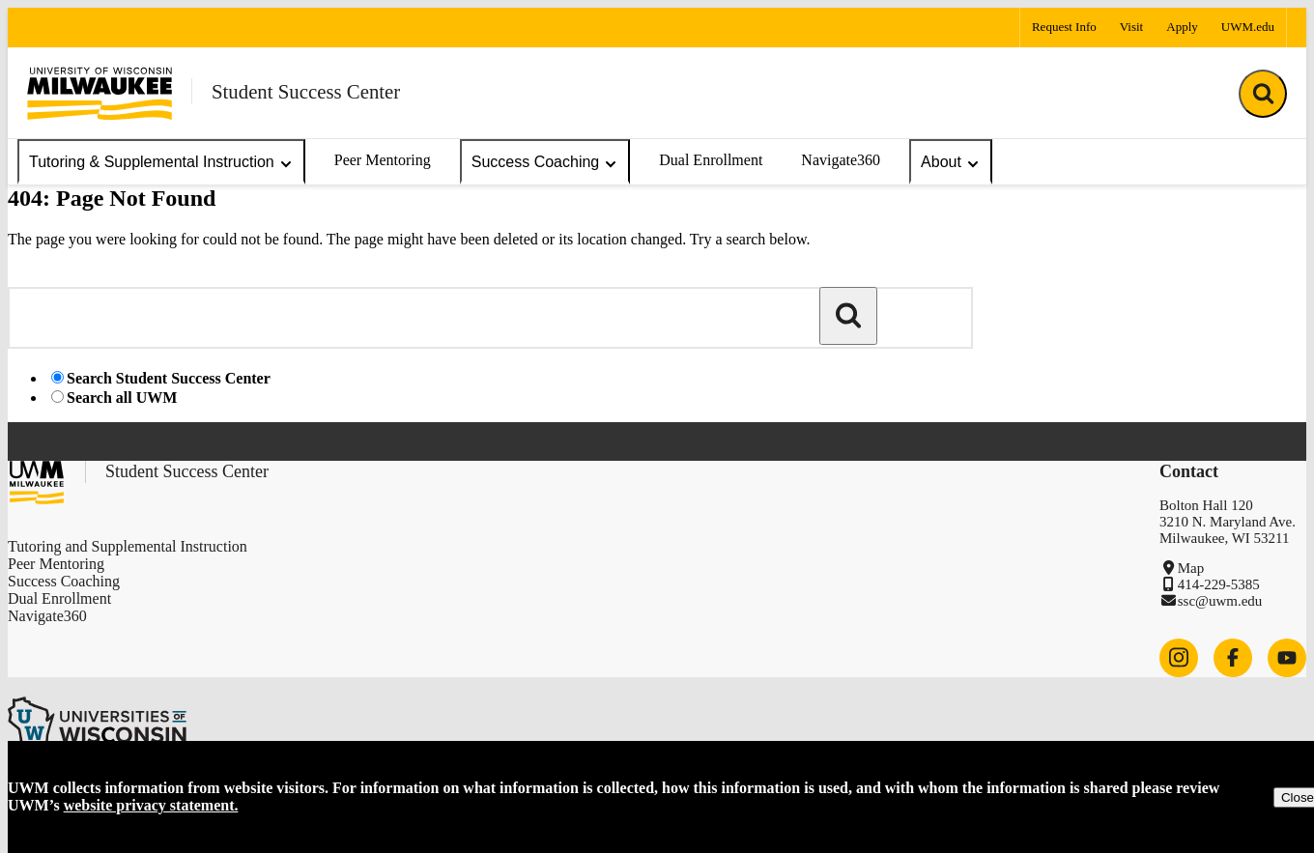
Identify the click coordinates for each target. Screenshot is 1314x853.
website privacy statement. (151, 805)
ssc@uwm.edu (1220, 601)
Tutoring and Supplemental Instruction (127, 546)
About (951, 163)
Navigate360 (840, 160)
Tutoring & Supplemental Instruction (161, 163)
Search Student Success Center (169, 378)
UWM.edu (1247, 26)
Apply (1182, 26)
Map (1191, 568)
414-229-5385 (1219, 584)
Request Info (1064, 26)
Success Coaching (545, 163)
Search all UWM (122, 397)
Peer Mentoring (382, 160)
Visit (1132, 26)
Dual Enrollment (710, 160)
